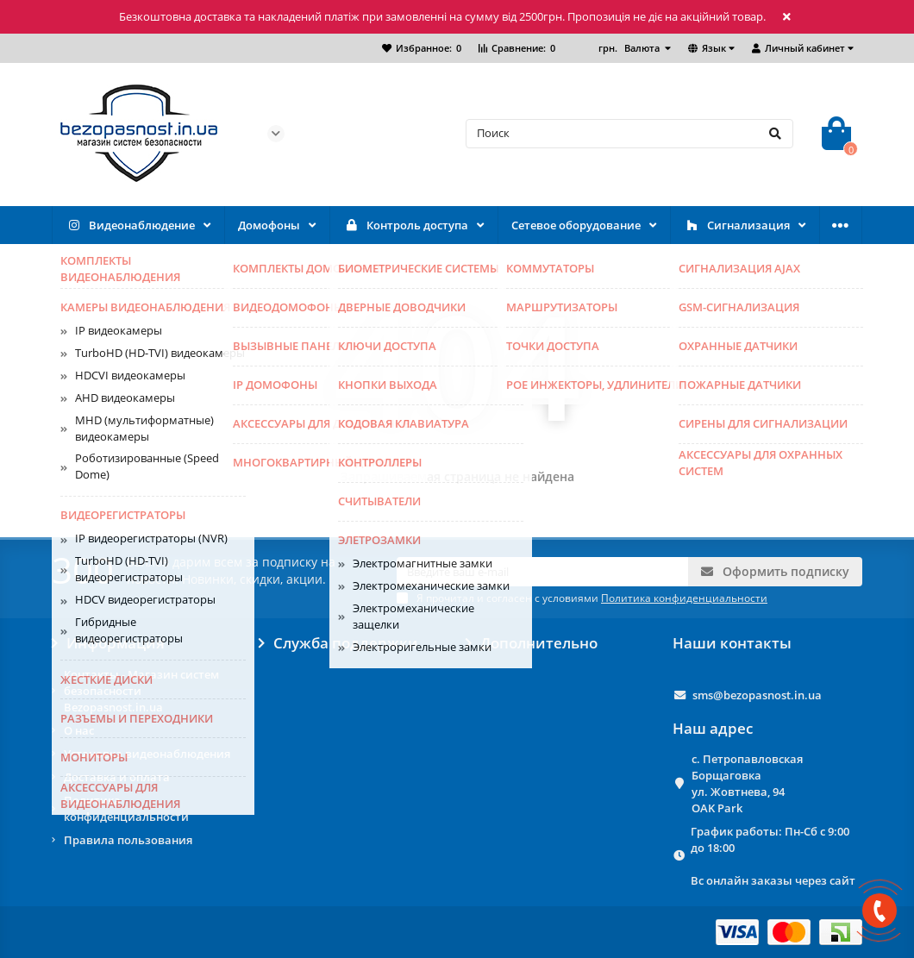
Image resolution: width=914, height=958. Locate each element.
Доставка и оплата (117, 777)
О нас (79, 730)
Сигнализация (737, 225)
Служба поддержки (338, 643)
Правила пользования (128, 840)
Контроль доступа (405, 225)
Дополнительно (532, 643)
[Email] (542, 571)
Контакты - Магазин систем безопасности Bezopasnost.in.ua (141, 691)
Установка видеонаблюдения (147, 753)
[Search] (629, 133)
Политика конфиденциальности (126, 808)
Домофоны (269, 225)
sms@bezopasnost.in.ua (757, 695)
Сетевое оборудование (576, 225)
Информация (108, 643)
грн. (630, 47)
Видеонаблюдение (130, 225)
